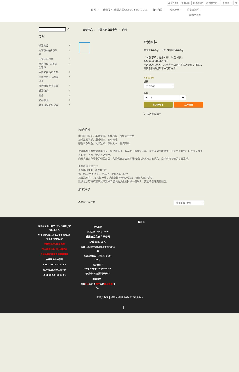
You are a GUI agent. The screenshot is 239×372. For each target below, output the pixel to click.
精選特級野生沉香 (48, 105)
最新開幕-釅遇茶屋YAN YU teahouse (125, 9)
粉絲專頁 (176, 9)
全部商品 (88, 29)
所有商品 (158, 9)
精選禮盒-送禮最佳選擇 (48, 65)
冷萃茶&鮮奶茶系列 (48, 52)
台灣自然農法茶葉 (48, 85)
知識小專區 (195, 14)
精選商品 (43, 45)
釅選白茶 (43, 90)
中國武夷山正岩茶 (48, 72)
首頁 (94, 9)
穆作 (41, 95)
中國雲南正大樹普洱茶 (48, 79)
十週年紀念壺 (46, 58)
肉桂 (124, 29)
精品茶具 (43, 100)
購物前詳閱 (194, 9)
